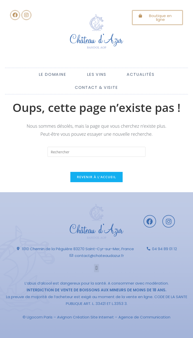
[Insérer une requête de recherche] (96, 152)
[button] (96, 268)
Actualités (140, 74)
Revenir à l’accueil (96, 177)
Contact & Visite (96, 87)
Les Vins (96, 74)
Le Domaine (52, 74)
